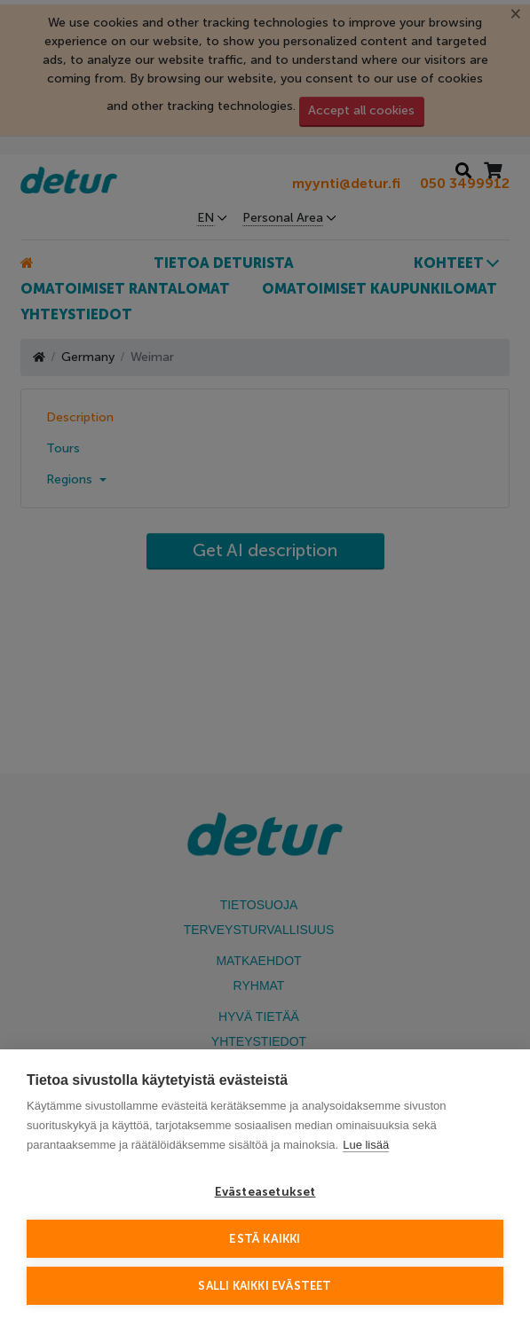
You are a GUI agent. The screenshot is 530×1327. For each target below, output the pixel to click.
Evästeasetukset (265, 1191)
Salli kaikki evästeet (264, 1285)
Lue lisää (366, 1144)
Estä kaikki (264, 1238)
